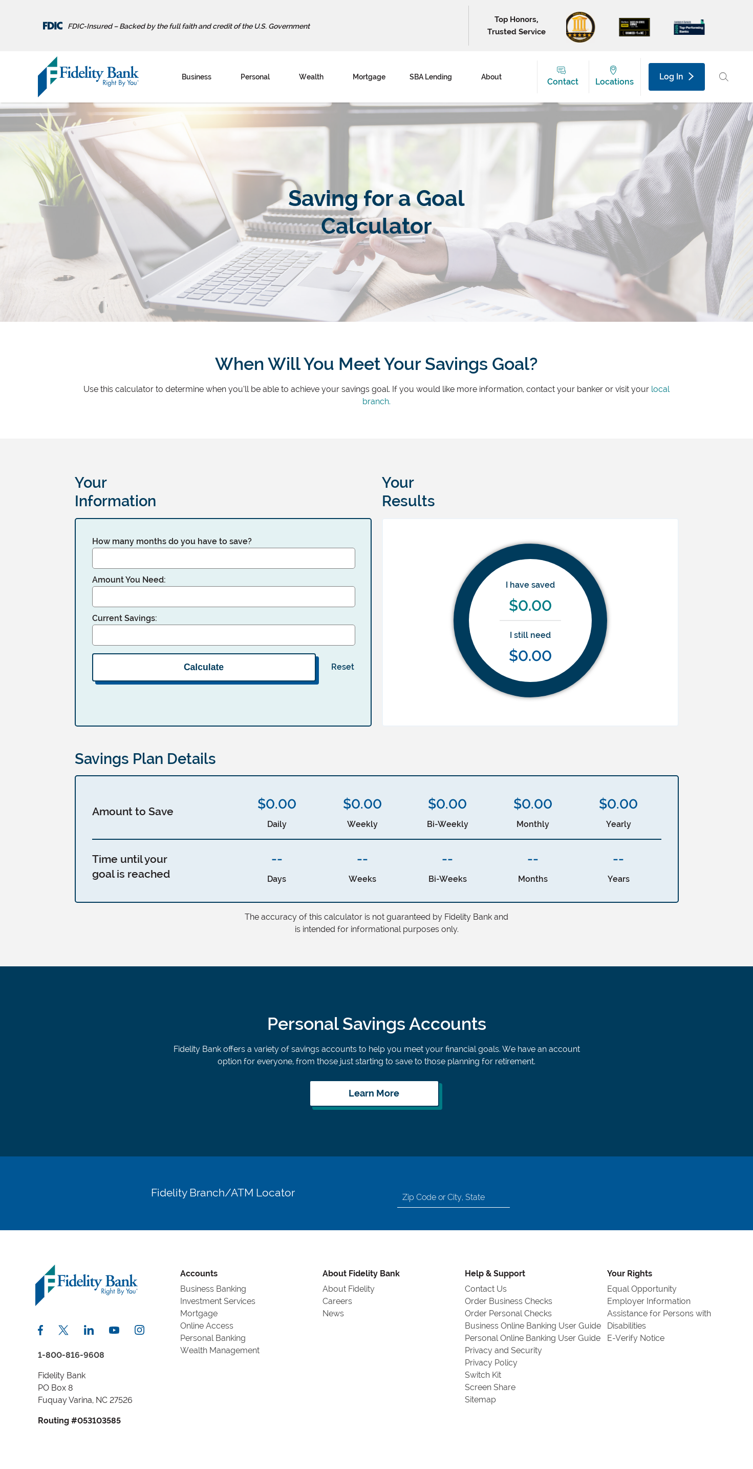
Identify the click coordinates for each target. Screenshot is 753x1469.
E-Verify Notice (635, 1338)
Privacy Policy (491, 1363)
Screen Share (490, 1387)
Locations (614, 82)
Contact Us (486, 1289)
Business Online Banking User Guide (533, 1326)
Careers (337, 1301)
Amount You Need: (129, 580)
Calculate (204, 667)
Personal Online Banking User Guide (532, 1338)
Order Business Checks (508, 1301)
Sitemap (480, 1399)
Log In (676, 76)
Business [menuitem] (196, 77)
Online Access (206, 1326)
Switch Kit (483, 1375)
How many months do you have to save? (172, 541)
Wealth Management (220, 1350)
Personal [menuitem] (255, 77)
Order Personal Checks (508, 1313)
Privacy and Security (503, 1350)
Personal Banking (213, 1338)
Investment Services (217, 1301)
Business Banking (213, 1289)
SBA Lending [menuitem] (431, 77)
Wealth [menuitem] (311, 77)
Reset (342, 667)
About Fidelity (348, 1289)
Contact (562, 82)
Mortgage (199, 1313)
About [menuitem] (491, 77)
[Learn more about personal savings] (374, 1093)
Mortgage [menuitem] (369, 77)
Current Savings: (124, 618)
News (333, 1313)
